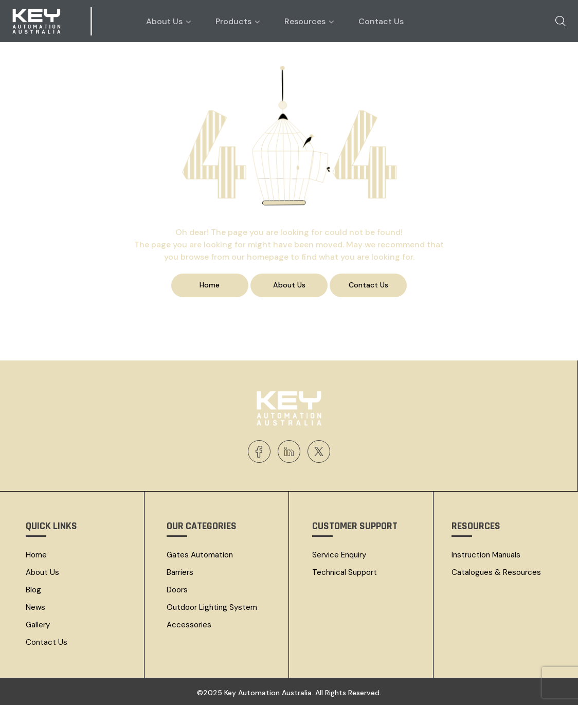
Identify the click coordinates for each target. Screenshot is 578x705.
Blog (33, 589)
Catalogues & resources (496, 572)
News (35, 607)
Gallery (38, 624)
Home (36, 554)
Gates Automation (200, 554)
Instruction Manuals (485, 554)
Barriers (180, 572)
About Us (42, 572)
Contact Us (46, 642)
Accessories (189, 624)
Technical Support (344, 572)
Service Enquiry (339, 554)
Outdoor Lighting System (212, 607)
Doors (177, 589)
